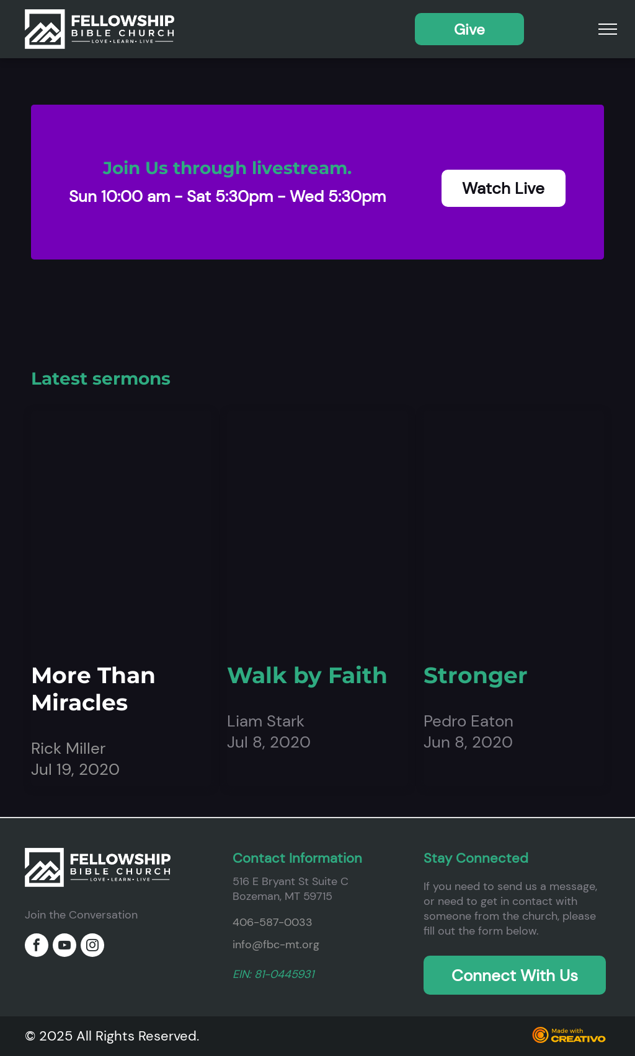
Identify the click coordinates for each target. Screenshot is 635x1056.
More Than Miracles (93, 688)
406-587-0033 (273, 922)
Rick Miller (68, 748)
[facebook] (36, 946)
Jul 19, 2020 (75, 769)
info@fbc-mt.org (276, 944)
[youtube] (64, 946)
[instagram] (92, 946)
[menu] (608, 29)
